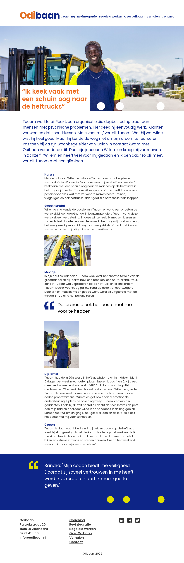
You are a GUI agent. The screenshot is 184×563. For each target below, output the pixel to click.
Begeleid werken (110, 16)
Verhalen (153, 16)
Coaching (68, 16)
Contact (168, 16)
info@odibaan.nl (33, 537)
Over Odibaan (134, 16)
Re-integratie (87, 16)
